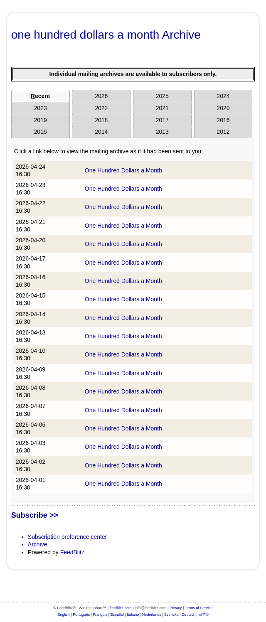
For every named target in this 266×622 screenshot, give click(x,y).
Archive (37, 544)
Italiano (133, 614)
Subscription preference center (67, 536)
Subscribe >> (34, 515)
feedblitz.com (121, 608)
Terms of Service (199, 608)
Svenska (171, 614)
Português (81, 614)
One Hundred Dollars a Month (123, 170)
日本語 (203, 614)
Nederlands (151, 614)
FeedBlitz (72, 552)
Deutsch (188, 614)
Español (117, 614)
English (63, 614)
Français (100, 614)
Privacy (176, 608)
